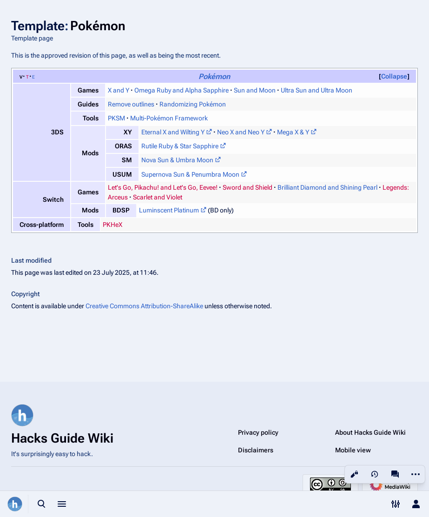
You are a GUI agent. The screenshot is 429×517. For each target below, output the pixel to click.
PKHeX (112, 224)
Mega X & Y (293, 132)
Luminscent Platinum (169, 210)
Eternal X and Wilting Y (173, 132)
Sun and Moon (255, 90)
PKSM (116, 118)
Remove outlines (131, 104)
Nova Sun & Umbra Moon (177, 160)
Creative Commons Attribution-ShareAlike (144, 306)
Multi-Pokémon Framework (169, 118)
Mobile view (353, 450)
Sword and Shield (247, 187)
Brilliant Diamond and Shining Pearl (327, 187)
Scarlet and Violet (157, 197)
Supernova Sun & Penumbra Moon (190, 174)
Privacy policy (258, 432)
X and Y (118, 90)
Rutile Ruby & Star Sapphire (179, 146)
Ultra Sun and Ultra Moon (316, 90)
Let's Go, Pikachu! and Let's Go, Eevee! (163, 187)
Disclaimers (255, 450)
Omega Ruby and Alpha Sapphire (181, 90)
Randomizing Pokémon (192, 104)
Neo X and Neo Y (240, 132)
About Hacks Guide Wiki (370, 432)
